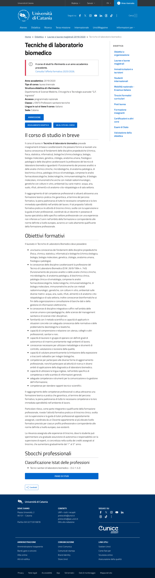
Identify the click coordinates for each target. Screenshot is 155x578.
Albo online (22, 554)
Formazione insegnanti (120, 111)
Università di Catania (25, 3)
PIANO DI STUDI (62, 476)
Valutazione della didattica (123, 134)
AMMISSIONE (34, 117)
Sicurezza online (106, 554)
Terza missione (63, 27)
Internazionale (82, 27)
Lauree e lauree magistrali (122, 62)
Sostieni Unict (105, 546)
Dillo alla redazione (66, 522)
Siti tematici (69, 572)
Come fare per (105, 550)
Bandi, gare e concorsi (26, 550)
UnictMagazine (100, 27)
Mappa (106, 572)
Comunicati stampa (66, 550)
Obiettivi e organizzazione (121, 53)
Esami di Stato (121, 127)
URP (60, 512)
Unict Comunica (65, 546)
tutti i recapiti (69, 512)
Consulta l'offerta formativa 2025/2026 (54, 71)
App (58, 572)
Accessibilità (47, 572)
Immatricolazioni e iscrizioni (123, 70)
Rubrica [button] (76, 3)
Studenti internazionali (121, 79)
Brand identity (64, 554)
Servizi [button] (91, 3)
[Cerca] (135, 15)
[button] (109, 3)
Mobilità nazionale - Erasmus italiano (124, 88)
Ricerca (48, 27)
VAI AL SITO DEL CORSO (65, 125)
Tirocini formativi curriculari (122, 97)
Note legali (32, 572)
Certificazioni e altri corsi (123, 120)
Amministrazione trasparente (30, 546)
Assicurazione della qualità (110, 559)
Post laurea (120, 104)
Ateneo (23, 27)
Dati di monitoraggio (87, 572)
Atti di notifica (23, 559)
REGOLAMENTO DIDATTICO (38, 125)
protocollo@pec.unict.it (68, 518)
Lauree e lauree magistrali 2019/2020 (66, 37)
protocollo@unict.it (66, 515)
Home (28, 37)
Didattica (35, 27)
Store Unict (63, 559)
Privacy (21, 572)
